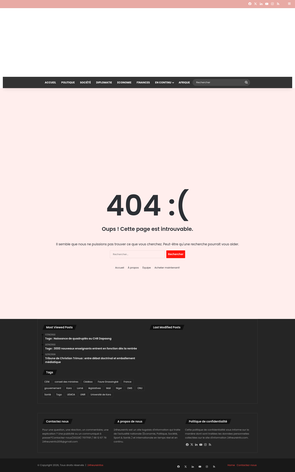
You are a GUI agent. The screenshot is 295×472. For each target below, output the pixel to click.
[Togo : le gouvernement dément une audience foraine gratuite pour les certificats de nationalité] (166, 363)
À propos (133, 267)
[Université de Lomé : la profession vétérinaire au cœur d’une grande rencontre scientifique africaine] (201, 383)
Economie (124, 82)
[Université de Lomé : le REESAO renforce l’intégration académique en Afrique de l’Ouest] (236, 383)
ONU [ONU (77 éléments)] (140, 388)
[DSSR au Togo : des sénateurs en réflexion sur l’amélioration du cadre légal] (236, 343)
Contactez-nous (247, 465)
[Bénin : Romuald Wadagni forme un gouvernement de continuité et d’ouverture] (166, 343)
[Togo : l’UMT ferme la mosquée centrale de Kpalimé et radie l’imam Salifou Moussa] (166, 383)
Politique (68, 82)
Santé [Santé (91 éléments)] (47, 394)
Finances (143, 82)
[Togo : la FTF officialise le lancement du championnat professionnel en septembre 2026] (201, 363)
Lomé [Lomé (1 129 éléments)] (80, 388)
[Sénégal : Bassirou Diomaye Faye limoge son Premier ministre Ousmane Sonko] (236, 363)
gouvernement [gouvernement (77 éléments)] (52, 388)
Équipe (146, 267)
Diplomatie (104, 82)
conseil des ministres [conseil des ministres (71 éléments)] (66, 381)
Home (231, 465)
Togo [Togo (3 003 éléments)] (59, 394)
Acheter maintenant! (167, 267)
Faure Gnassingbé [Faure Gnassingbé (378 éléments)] (108, 381)
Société (85, 82)
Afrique (184, 82)
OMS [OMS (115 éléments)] (129, 388)
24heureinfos (95, 465)
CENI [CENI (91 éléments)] (46, 381)
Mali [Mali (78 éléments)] (108, 388)
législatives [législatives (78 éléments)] (94, 388)
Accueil (50, 82)
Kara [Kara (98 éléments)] (69, 388)
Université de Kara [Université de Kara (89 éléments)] (101, 394)
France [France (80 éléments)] (127, 381)
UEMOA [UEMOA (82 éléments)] (71, 394)
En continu (163, 82)
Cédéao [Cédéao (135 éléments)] (88, 381)
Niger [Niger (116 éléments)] (119, 388)
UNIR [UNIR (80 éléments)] (82, 394)
